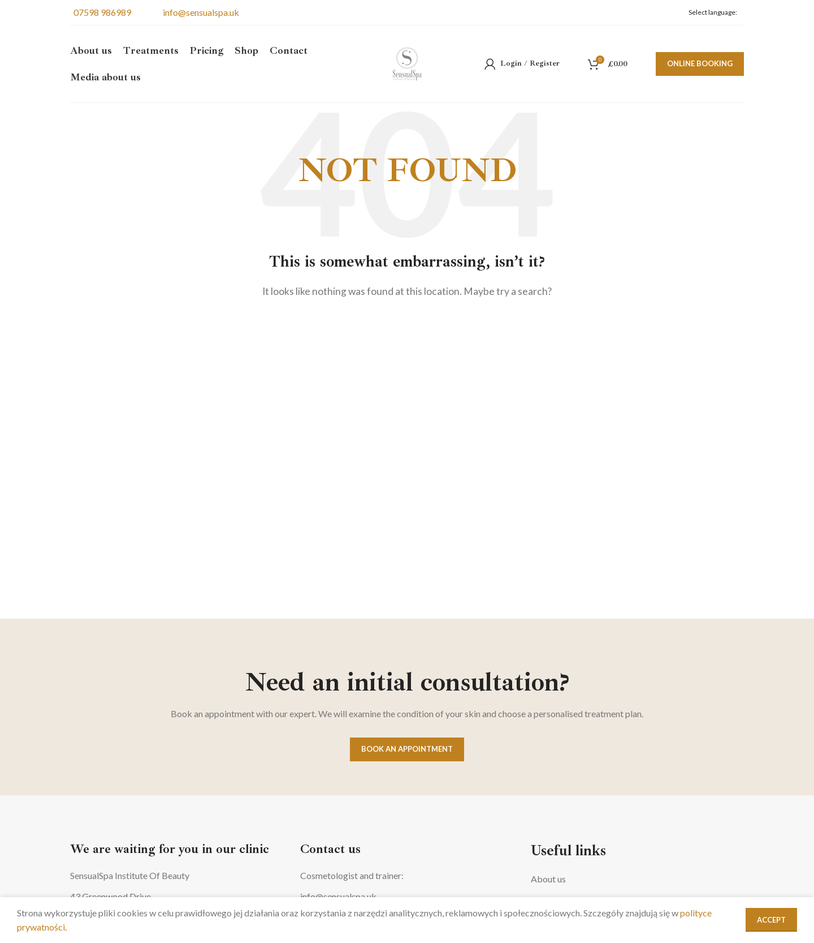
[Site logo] (407, 63)
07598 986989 (100, 12)
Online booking (700, 64)
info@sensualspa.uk (199, 12)
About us (548, 878)
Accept (771, 919)
